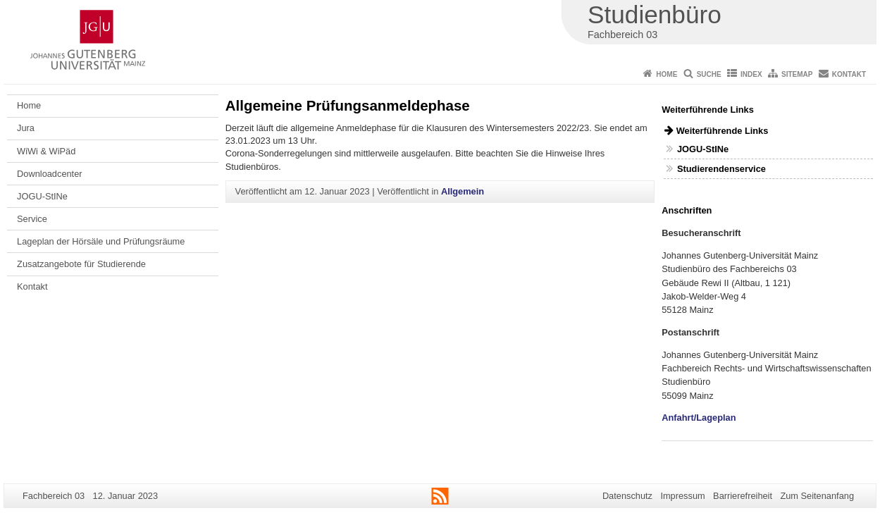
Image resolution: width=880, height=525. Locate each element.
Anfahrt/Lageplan (699, 417)
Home (666, 74)
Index (751, 74)
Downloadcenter (49, 173)
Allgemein (462, 191)
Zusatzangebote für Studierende (81, 264)
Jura (26, 128)
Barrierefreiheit (742, 495)
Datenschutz (627, 495)
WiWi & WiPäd (46, 151)
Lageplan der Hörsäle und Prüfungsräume (101, 241)
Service (32, 219)
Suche (709, 74)
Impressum (682, 495)
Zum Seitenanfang (817, 495)
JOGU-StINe (42, 196)
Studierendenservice (721, 168)
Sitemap (796, 74)
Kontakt (849, 74)
